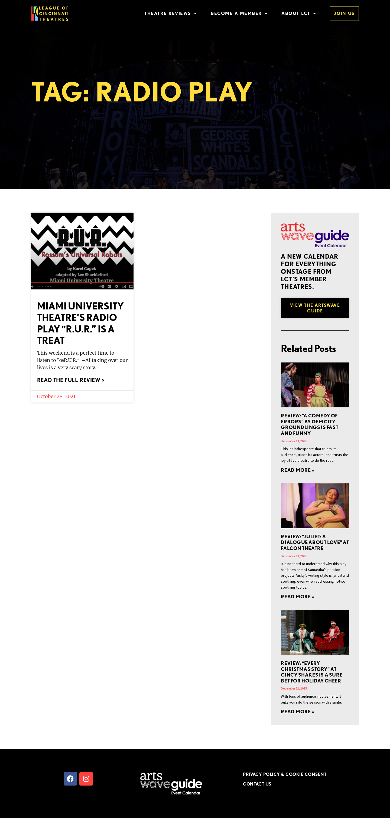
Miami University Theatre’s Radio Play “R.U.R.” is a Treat (80, 323)
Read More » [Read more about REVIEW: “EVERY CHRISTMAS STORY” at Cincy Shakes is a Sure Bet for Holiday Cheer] (297, 711)
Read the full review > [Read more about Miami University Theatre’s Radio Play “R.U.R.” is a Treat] (70, 380)
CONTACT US (257, 784)
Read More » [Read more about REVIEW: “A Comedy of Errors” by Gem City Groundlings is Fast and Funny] (297, 470)
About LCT (298, 13)
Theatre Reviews (170, 13)
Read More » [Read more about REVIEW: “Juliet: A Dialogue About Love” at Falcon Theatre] (297, 596)
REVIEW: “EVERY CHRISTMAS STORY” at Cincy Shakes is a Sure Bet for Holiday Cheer (311, 672)
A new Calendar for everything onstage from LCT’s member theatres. (309, 272)
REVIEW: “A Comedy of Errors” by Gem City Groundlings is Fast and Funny (309, 424)
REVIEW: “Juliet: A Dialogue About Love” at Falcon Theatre (315, 542)
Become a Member (239, 13)
